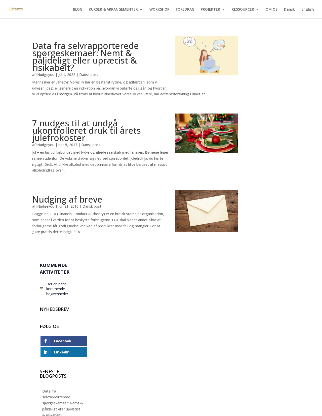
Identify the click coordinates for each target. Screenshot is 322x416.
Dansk (289, 10)
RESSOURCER (243, 10)
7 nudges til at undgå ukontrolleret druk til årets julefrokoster (86, 130)
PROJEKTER (210, 10)
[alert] (267, 61)
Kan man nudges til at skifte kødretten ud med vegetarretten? (266, 299)
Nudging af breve (67, 199)
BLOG (77, 10)
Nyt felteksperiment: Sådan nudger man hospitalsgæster (263, 206)
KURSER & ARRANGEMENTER (113, 10)
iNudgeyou (45, 74)
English (307, 10)
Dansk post (88, 74)
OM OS (271, 10)
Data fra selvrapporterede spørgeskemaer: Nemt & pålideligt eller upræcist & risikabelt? (85, 56)
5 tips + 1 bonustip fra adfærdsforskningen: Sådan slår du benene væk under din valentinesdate (264, 268)
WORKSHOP (159, 10)
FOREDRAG (185, 10)
